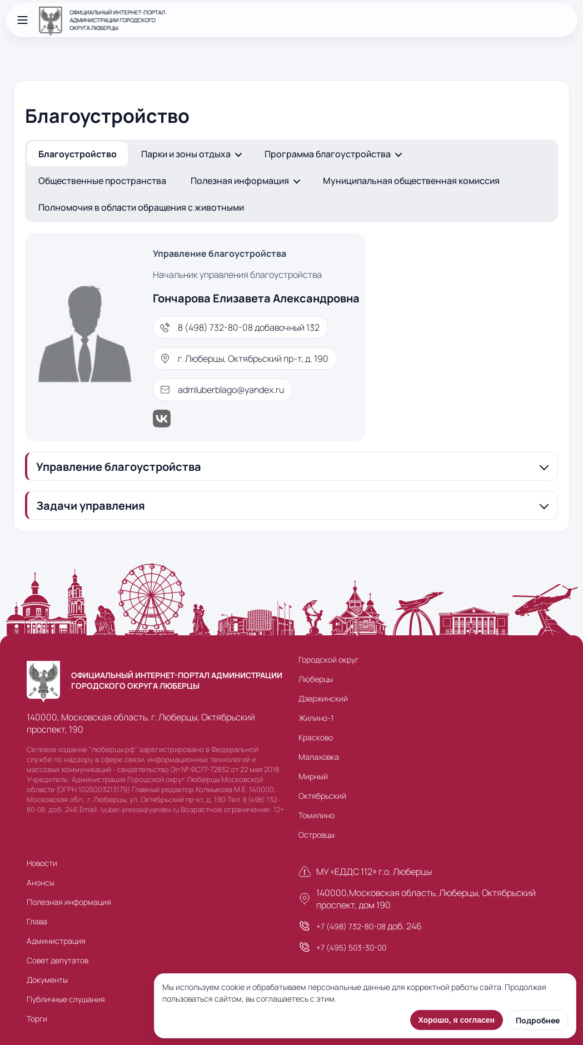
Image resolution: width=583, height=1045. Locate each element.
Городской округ (328, 659)
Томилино (316, 815)
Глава (37, 921)
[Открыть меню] (22, 20)
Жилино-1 (315, 718)
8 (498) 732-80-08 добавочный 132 (249, 327)
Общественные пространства (102, 181)
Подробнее (538, 1020)
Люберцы (315, 679)
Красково (315, 737)
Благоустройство (77, 154)
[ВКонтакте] (256, 418)
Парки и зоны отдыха (186, 154)
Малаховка (318, 757)
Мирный (313, 776)
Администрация (56, 940)
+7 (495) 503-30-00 (351, 947)
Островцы (316, 834)
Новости (42, 863)
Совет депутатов (57, 960)
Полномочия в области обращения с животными (141, 207)
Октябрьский (322, 795)
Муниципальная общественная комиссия (411, 181)
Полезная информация (240, 181)
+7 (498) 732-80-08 (351, 926)
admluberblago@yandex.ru (231, 390)
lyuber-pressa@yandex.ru (140, 809)
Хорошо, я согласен (456, 1020)
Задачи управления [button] (90, 505)
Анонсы (40, 882)
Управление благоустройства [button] (118, 466)
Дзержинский (323, 698)
